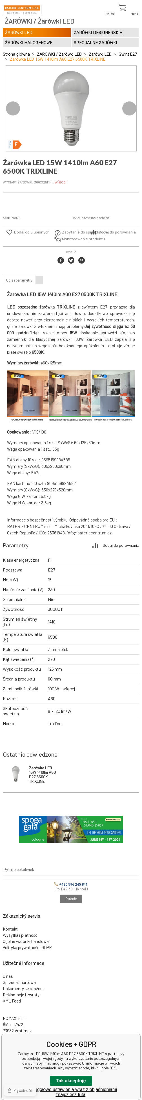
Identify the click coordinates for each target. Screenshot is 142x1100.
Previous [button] (13, 108)
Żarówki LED (100, 54)
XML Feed (12, 1000)
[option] (71, 108)
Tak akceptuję (71, 1080)
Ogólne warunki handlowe (26, 941)
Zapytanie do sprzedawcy (75, 232)
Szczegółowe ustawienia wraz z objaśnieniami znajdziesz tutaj (71, 1092)
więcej (60, 181)
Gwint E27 (128, 54)
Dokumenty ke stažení (23, 988)
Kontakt (10, 928)
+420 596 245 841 (71, 884)
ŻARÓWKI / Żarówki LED (59, 54)
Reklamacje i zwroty (21, 994)
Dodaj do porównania (117, 232)
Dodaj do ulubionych (32, 232)
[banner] (22, 10)
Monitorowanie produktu (75, 239)
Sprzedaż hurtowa (19, 982)
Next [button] (129, 108)
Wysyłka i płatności (21, 935)
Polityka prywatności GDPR (27, 947)
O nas (8, 976)
